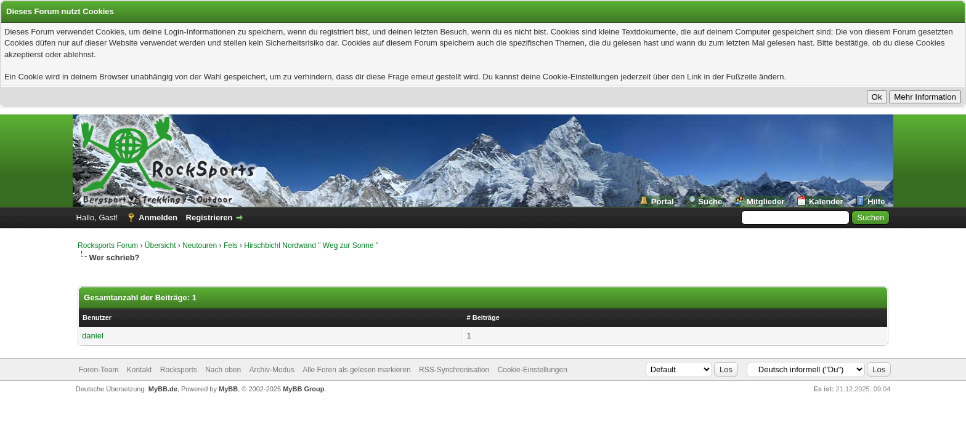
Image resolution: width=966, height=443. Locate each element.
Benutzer (97, 317)
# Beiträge (483, 317)
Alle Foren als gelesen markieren (356, 369)
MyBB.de (162, 389)
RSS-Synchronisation (454, 369)
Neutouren (199, 245)
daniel (93, 335)
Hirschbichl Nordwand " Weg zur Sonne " (311, 245)
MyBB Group (303, 389)
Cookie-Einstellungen (532, 369)
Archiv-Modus (272, 369)
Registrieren (209, 217)
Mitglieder (765, 201)
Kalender (826, 201)
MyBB (228, 389)
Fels (231, 245)
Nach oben (223, 369)
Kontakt (139, 369)
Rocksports (178, 369)
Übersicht (160, 245)
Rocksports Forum (108, 245)
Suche (710, 201)
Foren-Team (99, 369)
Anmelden (158, 217)
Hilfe (876, 201)
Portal (662, 201)
